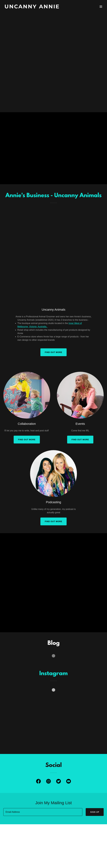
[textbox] (42, 812)
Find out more (53, 352)
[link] (32, 7)
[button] (101, 6)
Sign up (94, 812)
